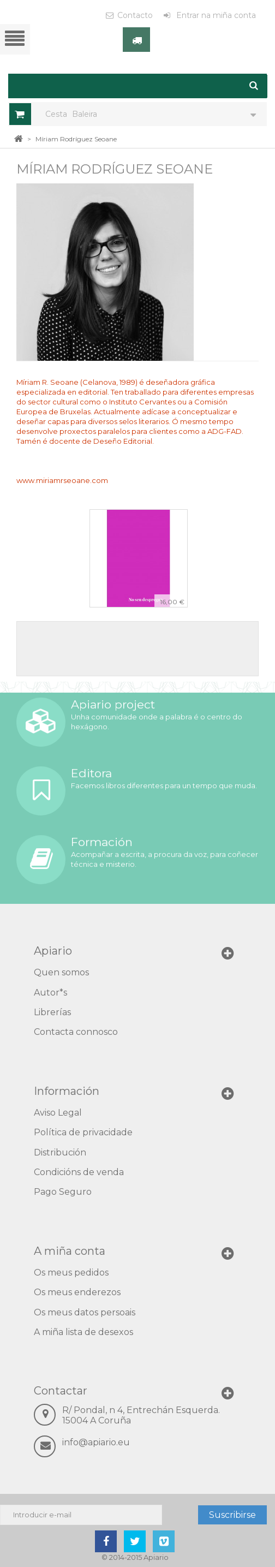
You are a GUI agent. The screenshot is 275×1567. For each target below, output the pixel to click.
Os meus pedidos (71, 1272)
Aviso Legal (58, 1112)
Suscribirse (232, 1515)
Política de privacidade (83, 1132)
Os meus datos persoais (84, 1312)
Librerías (52, 1012)
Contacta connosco (76, 1032)
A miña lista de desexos (83, 1332)
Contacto (135, 15)
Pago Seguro (63, 1192)
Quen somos (61, 972)
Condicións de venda (79, 1172)
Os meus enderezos (77, 1292)
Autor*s (50, 992)
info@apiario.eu (96, 1442)
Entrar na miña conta (215, 15)
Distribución (60, 1152)
